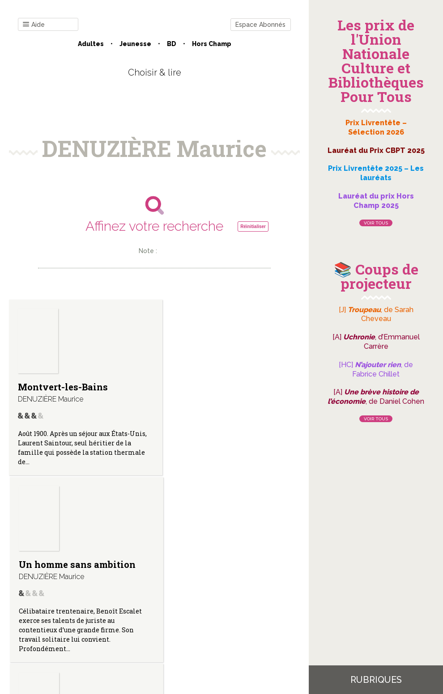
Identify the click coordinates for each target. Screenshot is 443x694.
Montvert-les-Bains (50, 391)
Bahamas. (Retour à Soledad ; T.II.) (243, 395)
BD (171, 43)
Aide (34, 25)
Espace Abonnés (260, 24)
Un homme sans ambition (151, 391)
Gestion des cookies (240, 603)
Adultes (91, 43)
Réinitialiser (253, 226)
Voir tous (376, 222)
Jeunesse (135, 43)
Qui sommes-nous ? (107, 603)
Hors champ (211, 43)
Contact (53, 603)
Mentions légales (174, 603)
